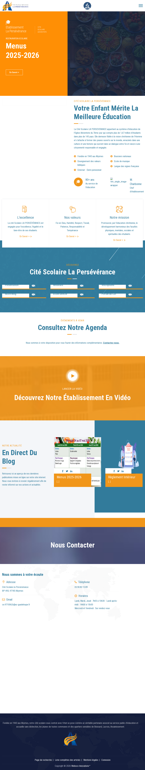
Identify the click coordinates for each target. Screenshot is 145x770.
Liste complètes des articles (67, 760)
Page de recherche (43, 760)
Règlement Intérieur (121, 477)
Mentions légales (90, 760)
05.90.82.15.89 (81, 587)
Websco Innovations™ (80, 766)
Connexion (105, 760)
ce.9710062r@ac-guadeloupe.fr (16, 604)
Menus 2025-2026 (69, 477)
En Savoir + (14, 72)
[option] (77, 461)
